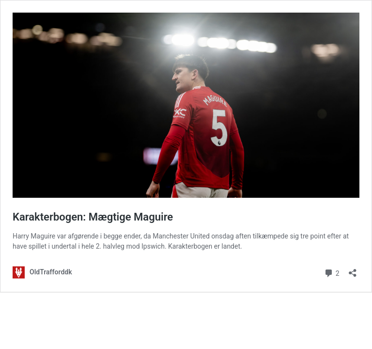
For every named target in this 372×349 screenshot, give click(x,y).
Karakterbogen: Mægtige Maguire (93, 217)
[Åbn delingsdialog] (352, 269)
